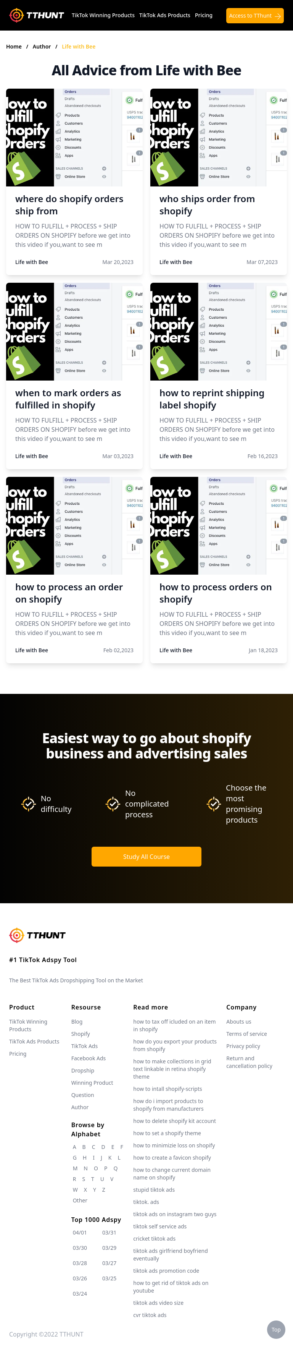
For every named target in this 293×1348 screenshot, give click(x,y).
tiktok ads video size (158, 1302)
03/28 (80, 1263)
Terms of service (246, 1033)
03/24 (80, 1293)
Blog (77, 1021)
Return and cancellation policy (249, 1062)
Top (276, 1329)
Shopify (80, 1033)
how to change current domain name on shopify (172, 1173)
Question (82, 1094)
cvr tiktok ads (149, 1315)
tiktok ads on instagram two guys (174, 1214)
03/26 (80, 1278)
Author (42, 46)
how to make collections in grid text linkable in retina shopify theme (172, 1069)
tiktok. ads (146, 1201)
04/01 (80, 1232)
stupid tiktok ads (154, 1189)
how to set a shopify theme (167, 1133)
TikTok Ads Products (164, 15)
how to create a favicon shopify (172, 1157)
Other (80, 1200)
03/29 (109, 1247)
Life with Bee (78, 46)
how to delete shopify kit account (174, 1120)
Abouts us (238, 1021)
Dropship (82, 1070)
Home (14, 46)
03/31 (109, 1232)
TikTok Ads (84, 1046)
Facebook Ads (88, 1058)
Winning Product (92, 1082)
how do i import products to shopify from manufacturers (168, 1104)
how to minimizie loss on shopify (174, 1145)
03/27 (109, 1263)
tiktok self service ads (160, 1226)
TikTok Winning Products (103, 15)
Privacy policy (243, 1046)
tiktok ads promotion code (166, 1270)
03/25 (109, 1278)
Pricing (204, 15)
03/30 (80, 1247)
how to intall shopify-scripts (167, 1088)
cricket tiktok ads (154, 1238)
